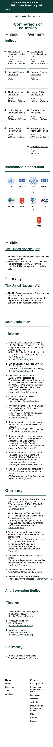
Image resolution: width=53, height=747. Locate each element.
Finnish (12, 418)
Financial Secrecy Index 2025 (16, 73)
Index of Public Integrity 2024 (15, 129)
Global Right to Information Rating (16, 111)
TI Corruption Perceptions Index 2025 (16, 54)
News (7, 683)
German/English (16, 509)
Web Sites (34, 702)
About (7, 690)
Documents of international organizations (36, 708)
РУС (3, 10)
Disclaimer (10, 694)
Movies (33, 714)
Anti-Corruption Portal (26, 16)
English (22, 418)
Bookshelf (34, 721)
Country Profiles (37, 683)
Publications (35, 699)
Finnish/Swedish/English (20, 359)
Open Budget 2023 (39, 146)
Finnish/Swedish (28, 392)
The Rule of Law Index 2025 (15, 93)
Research (9, 687)
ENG (8, 10)
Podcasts (34, 717)
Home (8, 680)
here (10, 268)
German (12, 551)
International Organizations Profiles (36, 689)
